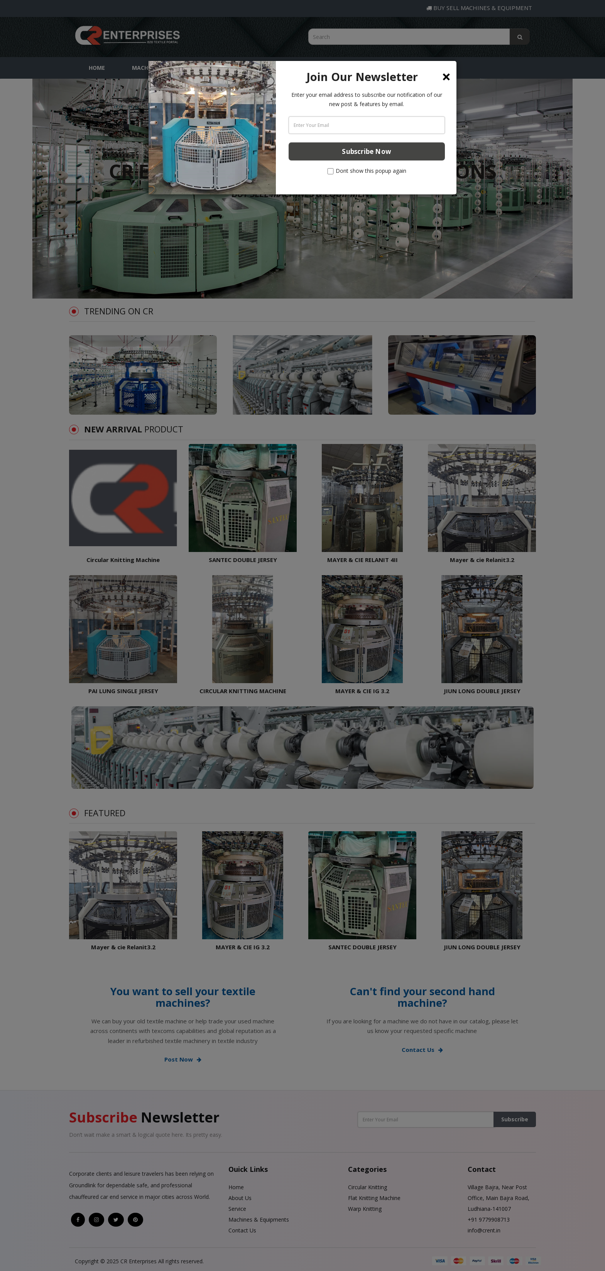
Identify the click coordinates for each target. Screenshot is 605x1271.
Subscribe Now (366, 151)
